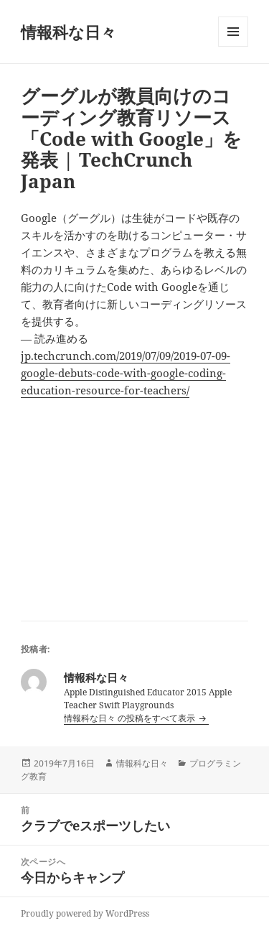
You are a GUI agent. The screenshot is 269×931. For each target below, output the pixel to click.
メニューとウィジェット (233, 46)
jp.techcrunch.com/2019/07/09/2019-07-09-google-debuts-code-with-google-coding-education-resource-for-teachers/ (125, 372)
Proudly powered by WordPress (85, 913)
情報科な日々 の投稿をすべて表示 (130, 718)
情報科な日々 (68, 31)
